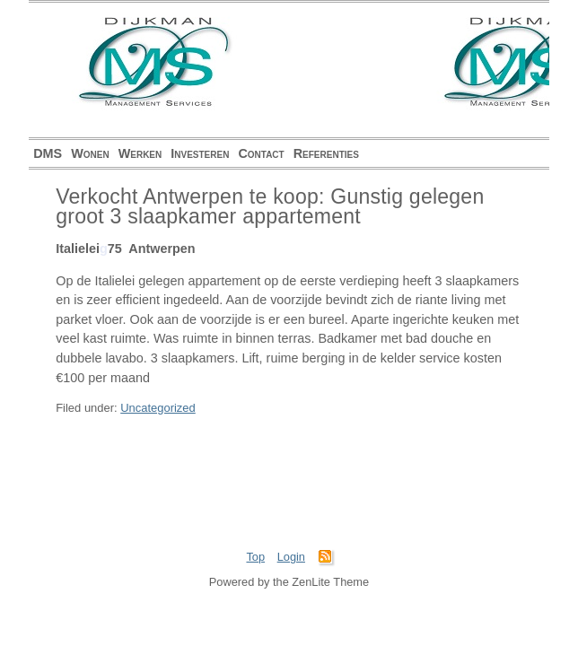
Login (291, 556)
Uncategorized (158, 408)
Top (255, 556)
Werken (140, 153)
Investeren (200, 153)
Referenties (326, 153)
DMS (47, 153)
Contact (261, 153)
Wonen (90, 153)
